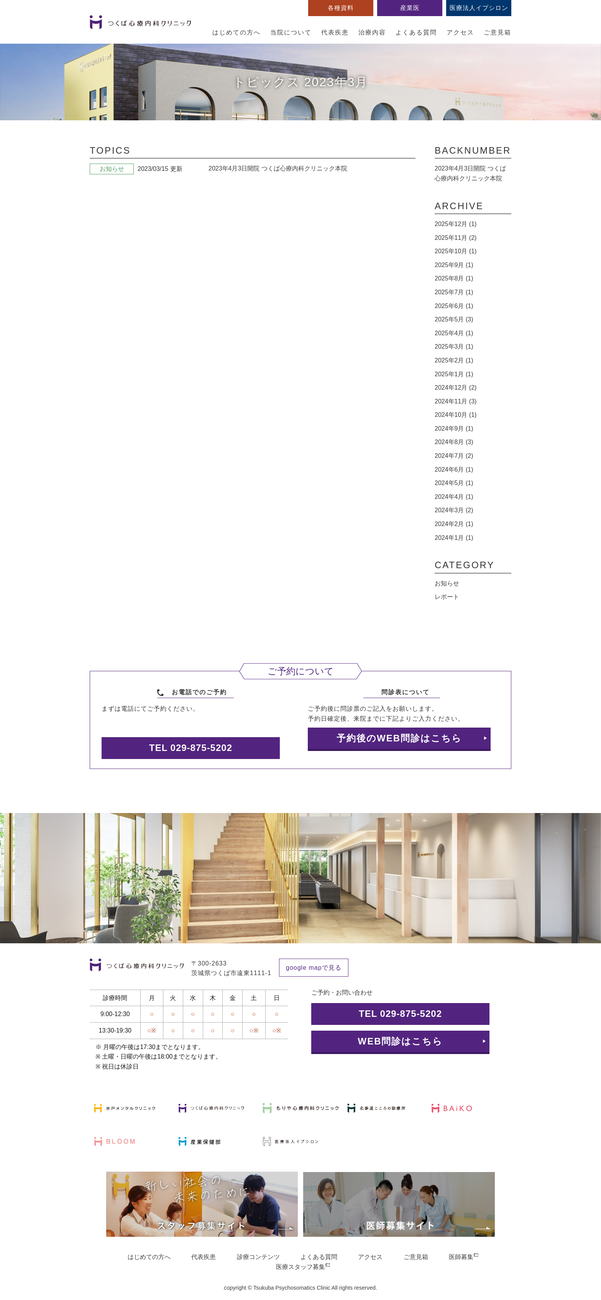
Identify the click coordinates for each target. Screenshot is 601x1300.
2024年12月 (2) (455, 387)
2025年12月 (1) (455, 224)
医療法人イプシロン (479, 8)
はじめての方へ (236, 32)
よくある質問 (416, 32)
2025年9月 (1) (454, 265)
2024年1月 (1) (454, 537)
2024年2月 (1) (454, 524)
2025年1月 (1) (454, 374)
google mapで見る (314, 967)
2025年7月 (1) (454, 292)
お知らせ (447, 583)
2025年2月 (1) (454, 360)
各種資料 (341, 8)
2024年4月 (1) (454, 496)
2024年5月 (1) (454, 483)
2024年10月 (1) (455, 414)
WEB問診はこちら (400, 1041)
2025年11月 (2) (455, 237)
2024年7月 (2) (454, 455)
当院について (291, 32)
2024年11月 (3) (455, 401)
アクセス (460, 32)
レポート (447, 596)
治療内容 (372, 32)
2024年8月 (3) (454, 442)
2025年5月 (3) (454, 319)
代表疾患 (335, 32)
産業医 (410, 8)
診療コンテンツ (258, 1257)
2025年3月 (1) (454, 346)
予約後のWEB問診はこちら (399, 738)
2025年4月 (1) (454, 333)
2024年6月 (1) (454, 469)
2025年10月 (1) (455, 251)
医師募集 (461, 1257)
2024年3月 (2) (454, 510)
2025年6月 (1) (454, 306)
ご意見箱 (497, 32)
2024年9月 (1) (454, 428)
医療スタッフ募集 (300, 1267)
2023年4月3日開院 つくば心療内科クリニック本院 (278, 168)
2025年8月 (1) (454, 278)
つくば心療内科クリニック (140, 26)
